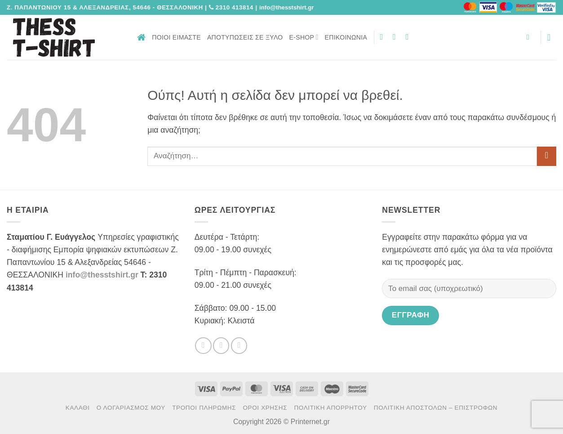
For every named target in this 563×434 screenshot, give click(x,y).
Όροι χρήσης (265, 407)
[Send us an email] (410, 36)
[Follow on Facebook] (384, 36)
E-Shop (304, 37)
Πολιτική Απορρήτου (330, 407)
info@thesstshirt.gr (102, 274)
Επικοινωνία (346, 37)
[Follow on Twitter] (397, 36)
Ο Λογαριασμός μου (131, 407)
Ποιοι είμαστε (176, 37)
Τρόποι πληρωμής (204, 407)
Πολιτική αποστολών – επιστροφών (435, 407)
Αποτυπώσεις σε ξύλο (245, 37)
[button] (530, 37)
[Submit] (546, 156)
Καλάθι (78, 407)
